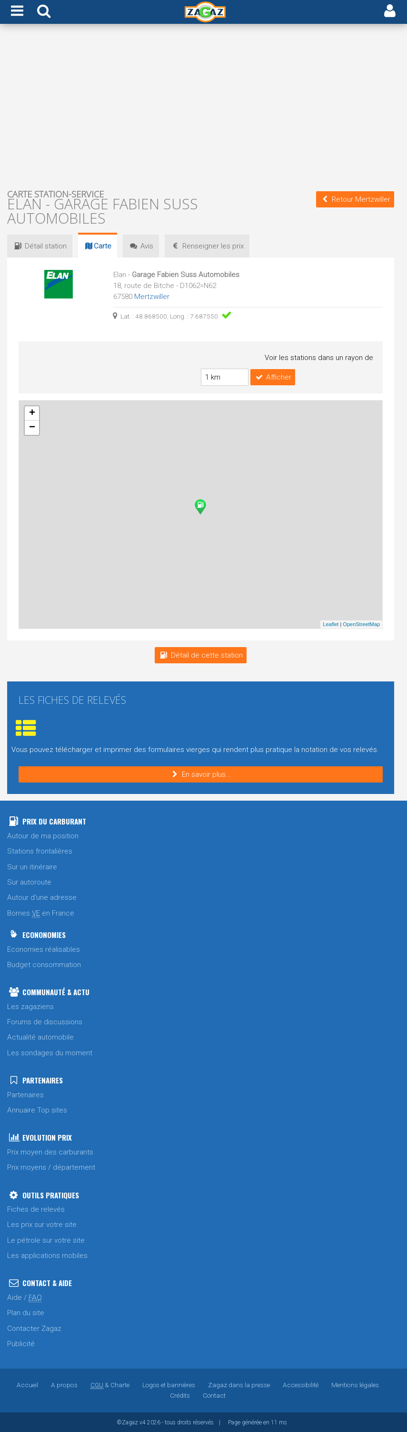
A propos (65, 1384)
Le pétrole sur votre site (46, 1240)
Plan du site (25, 1312)
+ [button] (32, 413)
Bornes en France (40, 912)
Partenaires (25, 1094)
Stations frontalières (39, 850)
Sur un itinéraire (32, 866)
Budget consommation (44, 964)
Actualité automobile (40, 1036)
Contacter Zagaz (34, 1328)
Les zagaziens (30, 1006)
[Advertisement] (200, 108)
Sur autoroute (29, 881)
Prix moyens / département (51, 1167)
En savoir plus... (200, 774)
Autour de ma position (43, 835)
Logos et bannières (168, 1384)
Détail (40, 246)
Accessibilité (300, 1384)
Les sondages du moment (49, 1052)
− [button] (32, 427)
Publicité (21, 1343)
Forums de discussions (44, 1021)
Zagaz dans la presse (239, 1384)
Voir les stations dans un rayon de (319, 357)
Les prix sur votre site (42, 1224)
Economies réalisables (43, 949)
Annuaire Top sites (37, 1109)
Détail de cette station (200, 654)
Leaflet (330, 624)
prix (208, 246)
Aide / (24, 1297)
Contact (214, 1395)
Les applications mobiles (47, 1255)
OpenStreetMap (361, 624)
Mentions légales (354, 1384)
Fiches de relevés (36, 1209)
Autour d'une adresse (42, 897)
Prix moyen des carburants (50, 1151)
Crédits (180, 1395)
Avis (141, 246)
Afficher (272, 376)
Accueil (28, 1384)
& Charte (109, 1384)
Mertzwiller (151, 296)
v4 (142, 1422)
